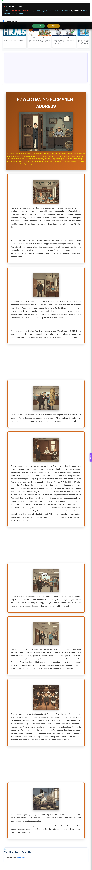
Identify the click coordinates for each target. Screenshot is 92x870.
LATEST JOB (40, 31)
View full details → (10, 65)
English (38, 3)
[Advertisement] (46, 428)
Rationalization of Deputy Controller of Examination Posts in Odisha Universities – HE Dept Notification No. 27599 (25, 135)
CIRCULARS (80, 24)
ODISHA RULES (18, 24)
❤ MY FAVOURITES (79, 31)
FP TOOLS (90, 435)
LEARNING (26, 31)
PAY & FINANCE (64, 24)
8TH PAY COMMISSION (58, 31)
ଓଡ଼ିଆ (54, 3)
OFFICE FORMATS (10, 31)
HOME (5, 24)
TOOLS (32, 24)
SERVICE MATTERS (46, 24)
